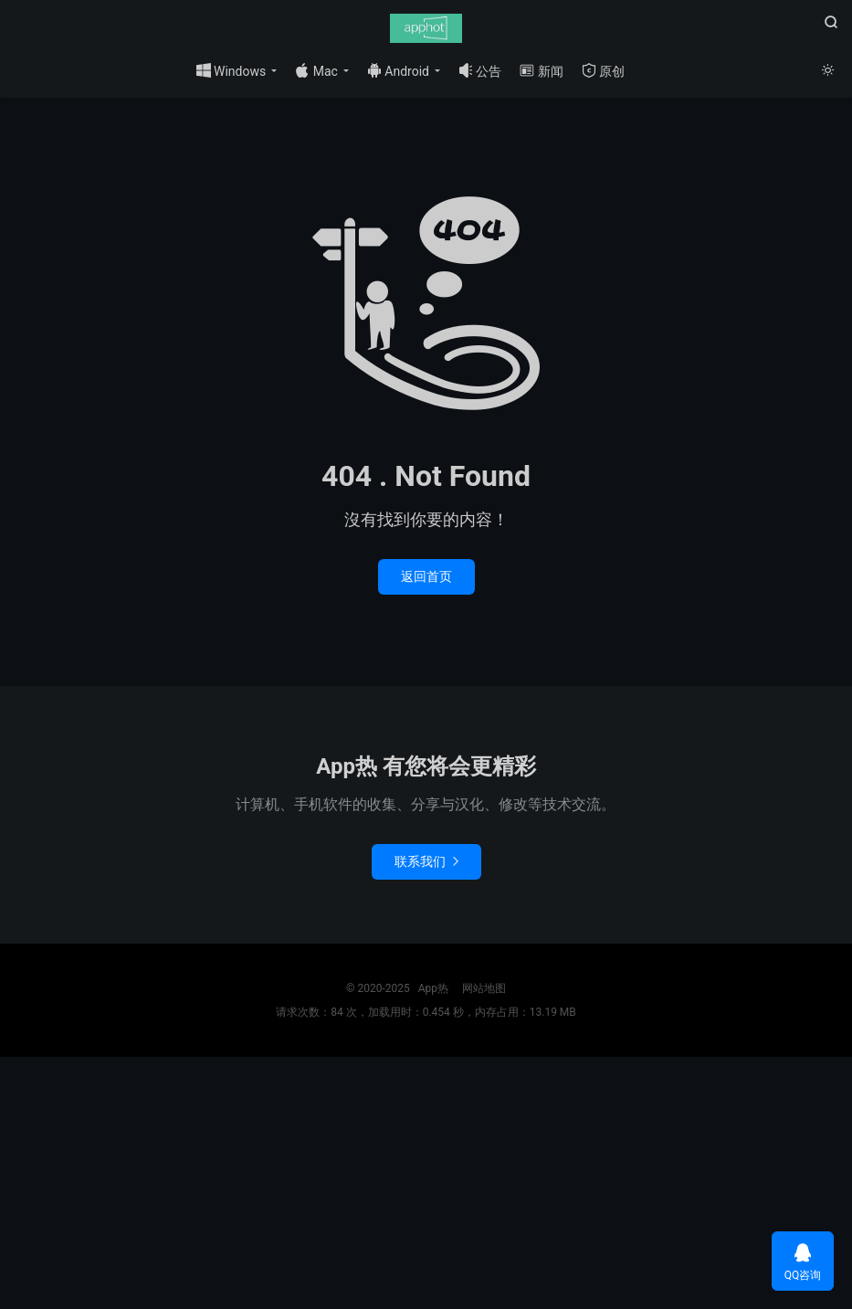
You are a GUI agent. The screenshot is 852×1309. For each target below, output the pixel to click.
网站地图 (484, 988)
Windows (231, 71)
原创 (603, 71)
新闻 (541, 71)
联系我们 (426, 861)
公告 (479, 71)
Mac (316, 71)
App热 (426, 28)
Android (398, 71)
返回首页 (426, 576)
